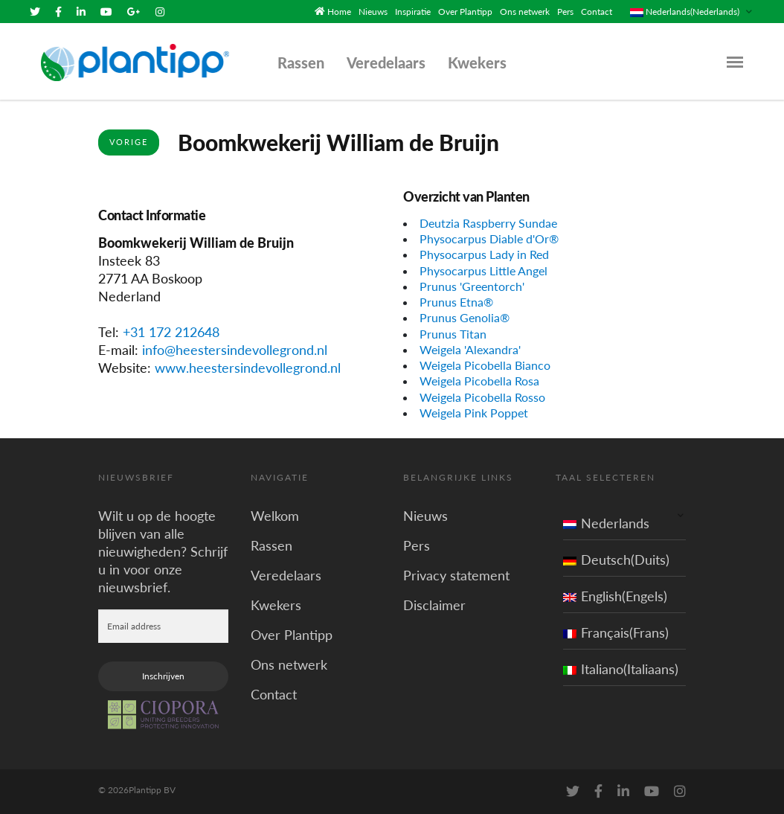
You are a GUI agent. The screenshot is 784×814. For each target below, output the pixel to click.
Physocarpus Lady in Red (484, 254)
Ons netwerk (525, 11)
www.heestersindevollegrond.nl (248, 367)
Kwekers (477, 62)
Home (339, 11)
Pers (565, 11)
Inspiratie (413, 11)
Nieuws (373, 11)
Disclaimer (434, 605)
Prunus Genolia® (465, 317)
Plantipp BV (152, 789)
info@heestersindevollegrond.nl (234, 350)
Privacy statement (456, 575)
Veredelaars (386, 62)
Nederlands (606, 523)
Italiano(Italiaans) (620, 669)
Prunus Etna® (456, 302)
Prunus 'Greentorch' (472, 286)
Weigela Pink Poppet (474, 413)
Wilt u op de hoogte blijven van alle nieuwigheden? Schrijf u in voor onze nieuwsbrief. (163, 551)
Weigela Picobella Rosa (479, 381)
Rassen (300, 62)
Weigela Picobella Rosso (482, 397)
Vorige (128, 142)
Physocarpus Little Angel (483, 270)
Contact (596, 11)
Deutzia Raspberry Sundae (488, 223)
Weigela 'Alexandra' (470, 349)
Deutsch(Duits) (616, 559)
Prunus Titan (453, 333)
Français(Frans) (616, 632)
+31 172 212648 (171, 332)
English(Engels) (615, 596)
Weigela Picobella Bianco (485, 365)
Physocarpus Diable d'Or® (489, 238)
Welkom (275, 515)
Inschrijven (163, 676)
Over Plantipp (465, 11)
